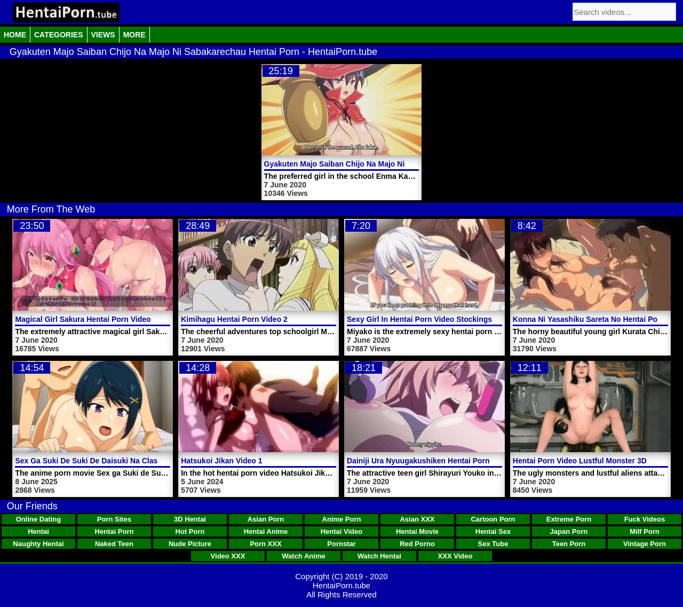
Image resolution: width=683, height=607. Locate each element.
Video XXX (228, 556)
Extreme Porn (569, 519)
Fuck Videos (644, 519)
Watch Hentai (379, 556)
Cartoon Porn (493, 519)
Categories (58, 34)
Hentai (38, 531)
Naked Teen (114, 544)
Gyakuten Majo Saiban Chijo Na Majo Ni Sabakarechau (361, 164)
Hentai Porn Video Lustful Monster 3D (580, 460)
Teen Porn (569, 544)
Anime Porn (341, 519)
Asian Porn (266, 519)
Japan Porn (569, 531)
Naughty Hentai (38, 544)
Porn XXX (265, 544)
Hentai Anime (266, 531)
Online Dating (38, 519)
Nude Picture (190, 544)
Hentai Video (342, 531)
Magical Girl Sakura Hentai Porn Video (82, 319)
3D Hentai (190, 519)
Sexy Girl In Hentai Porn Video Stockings (419, 319)
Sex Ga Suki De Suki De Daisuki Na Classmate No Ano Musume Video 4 (141, 460)
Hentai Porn (114, 531)
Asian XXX (417, 519)
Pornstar (341, 544)
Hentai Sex (493, 531)
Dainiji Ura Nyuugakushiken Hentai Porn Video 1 (432, 460)
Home (15, 34)
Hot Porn (190, 531)
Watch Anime (303, 556)
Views (103, 34)
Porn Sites (114, 519)
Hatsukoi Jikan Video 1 (221, 460)
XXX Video (455, 556)
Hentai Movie (417, 531)
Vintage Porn (644, 544)
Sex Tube (493, 544)
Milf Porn (645, 531)
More (134, 34)
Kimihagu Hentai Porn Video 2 (234, 319)
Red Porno (417, 544)
